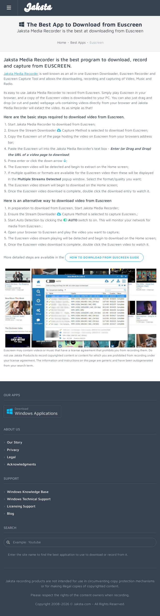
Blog (10, 513)
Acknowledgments (21, 464)
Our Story (14, 442)
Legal (11, 457)
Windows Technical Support (29, 499)
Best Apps (78, 42)
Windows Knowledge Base (28, 492)
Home (61, 42)
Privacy (13, 450)
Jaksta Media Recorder (21, 73)
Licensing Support (21, 506)
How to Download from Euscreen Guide (104, 257)
